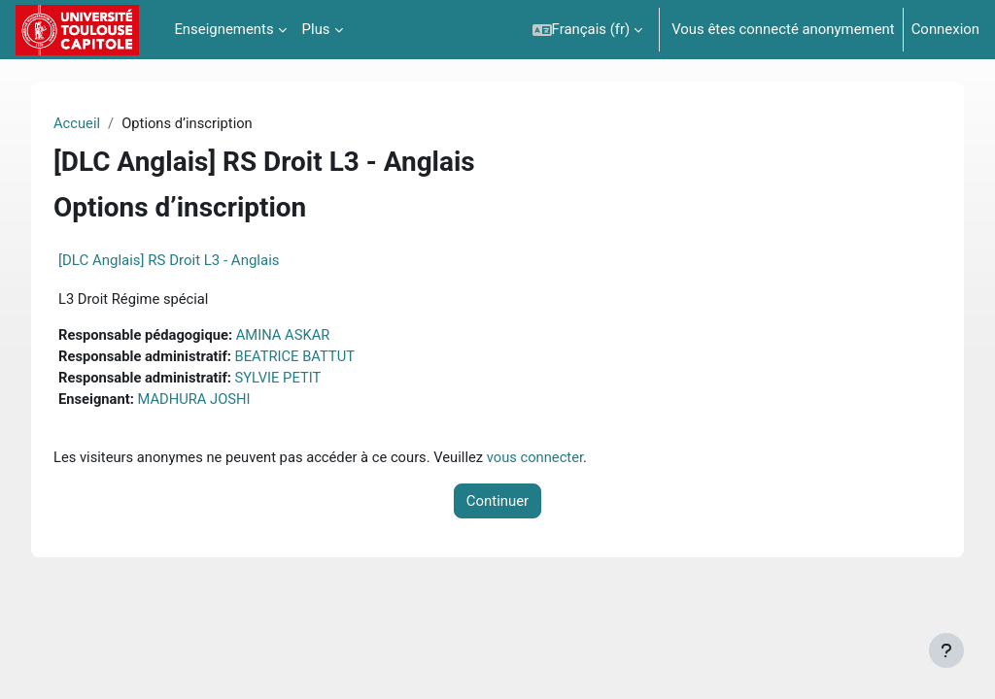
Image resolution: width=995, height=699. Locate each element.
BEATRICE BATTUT (313, 357)
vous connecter (556, 458)
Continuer (497, 503)
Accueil (93, 123)
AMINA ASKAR (301, 336)
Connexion (945, 29)
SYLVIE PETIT (296, 379)
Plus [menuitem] (316, 29)
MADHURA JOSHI (211, 401)
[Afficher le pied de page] (946, 650)
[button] (588, 29)
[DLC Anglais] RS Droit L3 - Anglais (184, 260)
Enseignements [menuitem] (223, 29)
